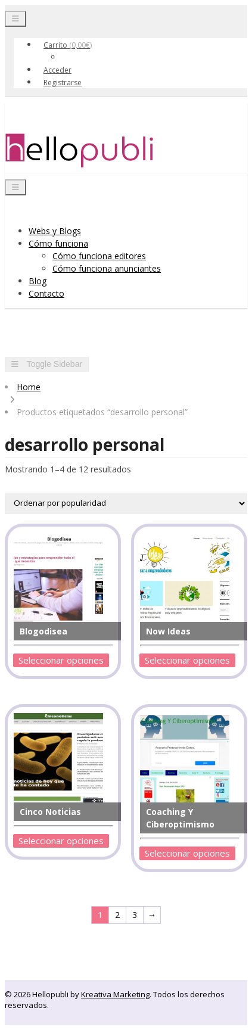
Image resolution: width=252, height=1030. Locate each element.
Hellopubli (94, 151)
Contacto (46, 293)
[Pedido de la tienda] (126, 503)
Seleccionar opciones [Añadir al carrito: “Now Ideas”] (187, 660)
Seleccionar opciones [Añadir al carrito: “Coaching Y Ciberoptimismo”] (187, 853)
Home (29, 387)
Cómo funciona (58, 243)
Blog (37, 281)
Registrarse (62, 82)
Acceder (57, 70)
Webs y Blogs (55, 231)
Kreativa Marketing (115, 994)
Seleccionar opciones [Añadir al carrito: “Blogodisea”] (61, 660)
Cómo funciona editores (99, 256)
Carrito (67, 45)
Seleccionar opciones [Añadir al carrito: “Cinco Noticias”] (61, 841)
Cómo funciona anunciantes (106, 268)
